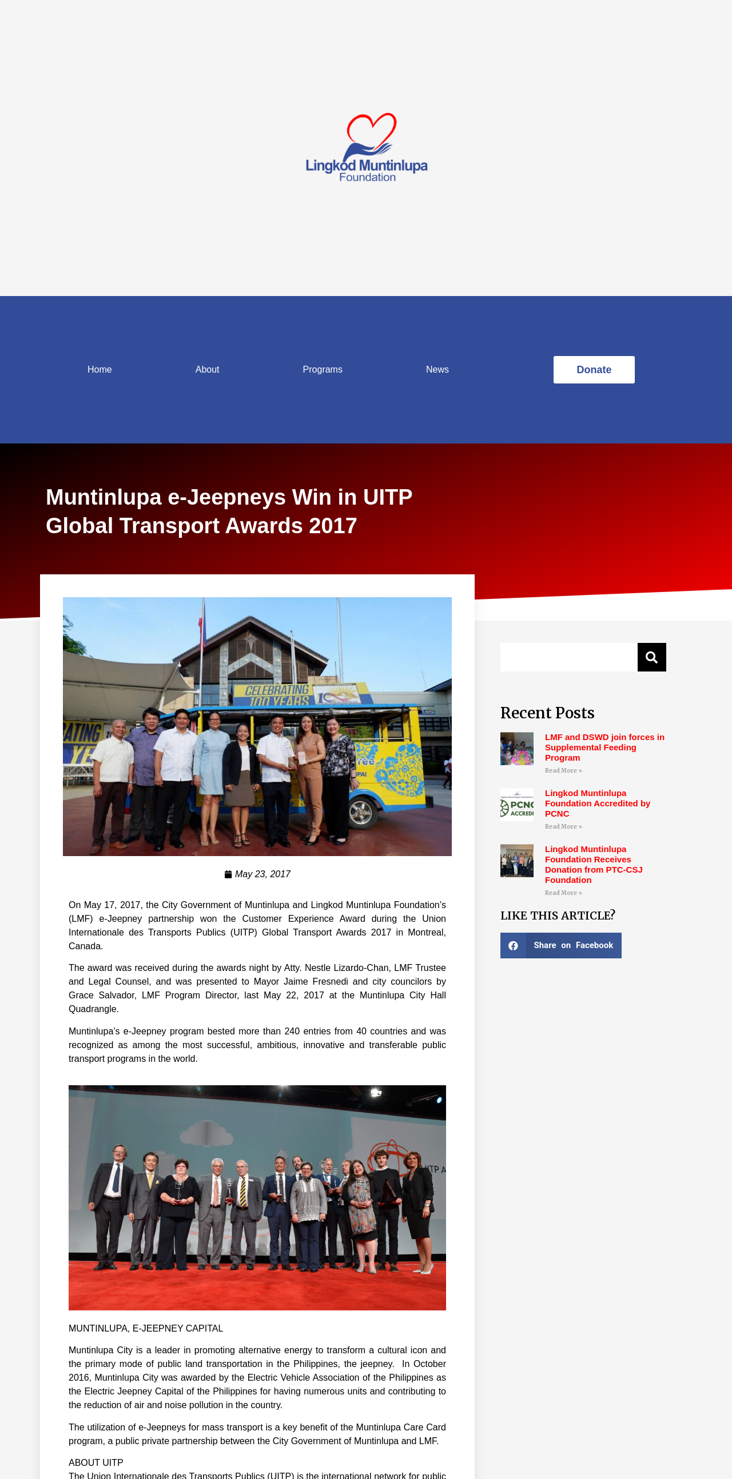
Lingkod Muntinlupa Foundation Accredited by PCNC (597, 803)
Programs (323, 369)
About (208, 369)
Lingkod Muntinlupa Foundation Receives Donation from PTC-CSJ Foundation (594, 864)
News (437, 369)
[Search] (652, 657)
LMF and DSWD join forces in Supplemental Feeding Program (605, 747)
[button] (594, 369)
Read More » (563, 770)
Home (99, 369)
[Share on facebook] (561, 945)
